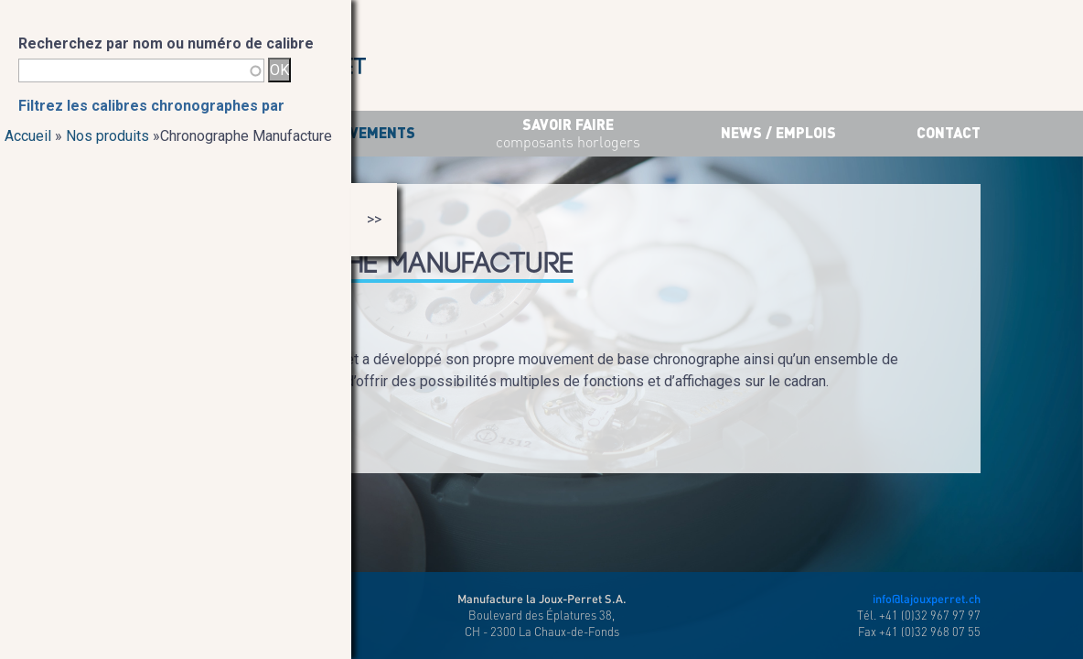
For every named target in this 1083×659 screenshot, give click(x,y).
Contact (949, 132)
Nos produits (107, 136)
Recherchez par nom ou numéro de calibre (166, 43)
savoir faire (568, 134)
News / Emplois (778, 132)
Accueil (28, 136)
